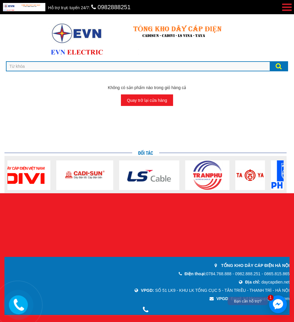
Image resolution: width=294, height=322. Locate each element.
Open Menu (287, 7)
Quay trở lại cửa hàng (147, 100)
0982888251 (111, 7)
